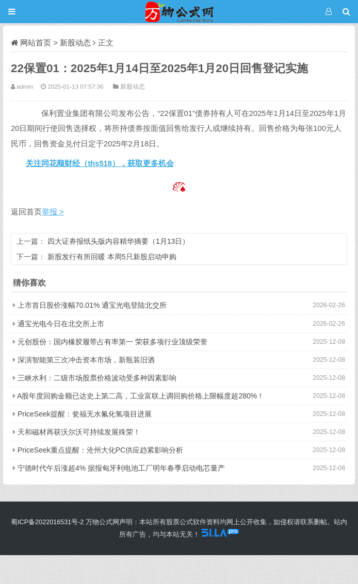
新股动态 (75, 42)
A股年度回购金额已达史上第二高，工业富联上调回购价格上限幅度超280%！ (140, 396)
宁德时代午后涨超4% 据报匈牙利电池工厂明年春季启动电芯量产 (121, 468)
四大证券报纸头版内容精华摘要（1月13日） (118, 241)
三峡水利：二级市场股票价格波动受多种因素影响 (97, 378)
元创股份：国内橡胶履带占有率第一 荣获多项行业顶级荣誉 (112, 342)
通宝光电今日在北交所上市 (61, 324)
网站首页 (35, 42)
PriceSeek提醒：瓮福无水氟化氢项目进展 (85, 414)
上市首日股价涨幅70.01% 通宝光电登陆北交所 (92, 305)
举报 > (53, 212)
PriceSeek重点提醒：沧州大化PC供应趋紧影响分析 (100, 450)
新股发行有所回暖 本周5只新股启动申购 (111, 257)
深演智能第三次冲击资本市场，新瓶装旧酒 (86, 360)
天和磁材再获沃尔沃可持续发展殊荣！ (79, 432)
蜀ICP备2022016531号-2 (47, 522)
